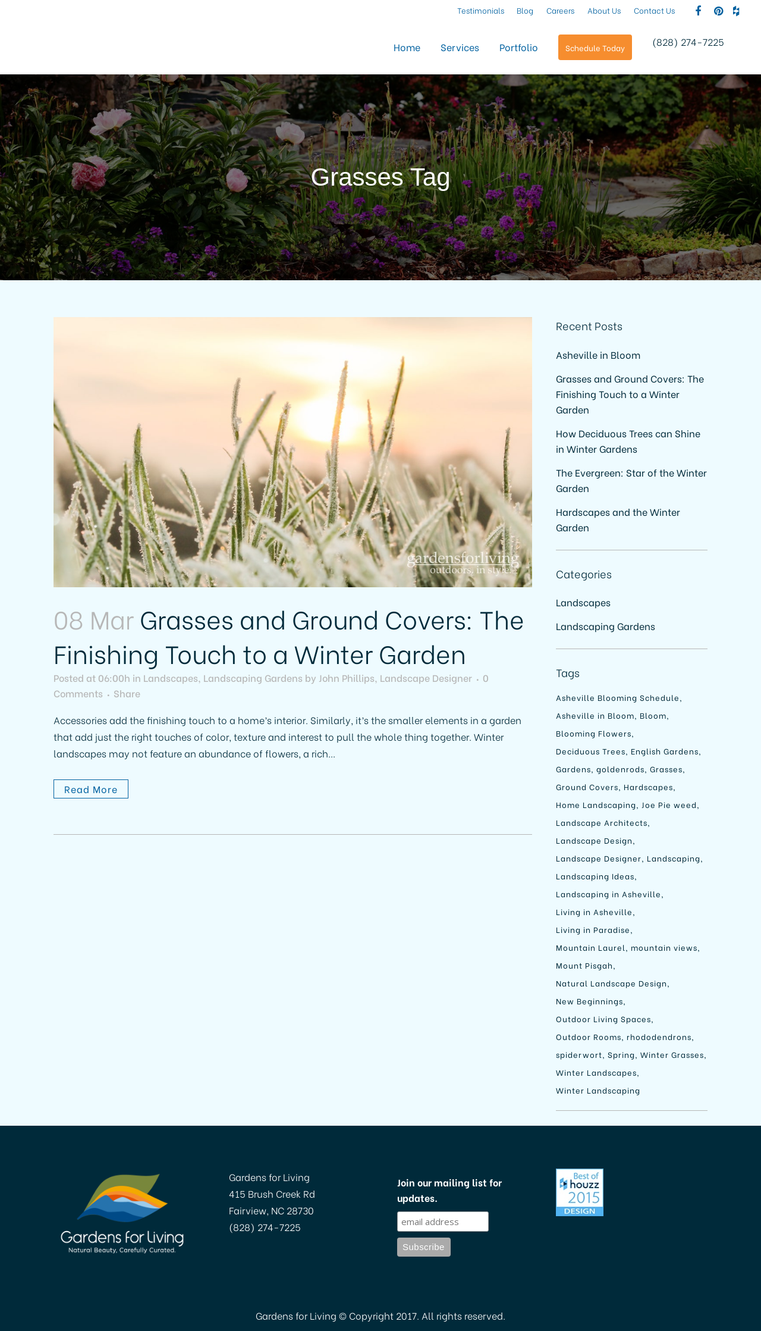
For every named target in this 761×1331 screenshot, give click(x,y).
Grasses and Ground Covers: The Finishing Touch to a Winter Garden (289, 635)
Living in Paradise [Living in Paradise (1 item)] (593, 929)
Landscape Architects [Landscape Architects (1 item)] (601, 822)
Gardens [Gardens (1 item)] (573, 768)
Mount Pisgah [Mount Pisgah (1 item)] (584, 964)
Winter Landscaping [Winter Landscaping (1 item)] (598, 1089)
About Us (604, 9)
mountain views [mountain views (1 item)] (664, 947)
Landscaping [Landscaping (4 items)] (673, 857)
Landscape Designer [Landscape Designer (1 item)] (598, 857)
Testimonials (480, 9)
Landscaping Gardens (253, 677)
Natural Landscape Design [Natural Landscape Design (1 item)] (611, 982)
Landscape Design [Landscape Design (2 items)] (594, 839)
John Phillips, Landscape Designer (395, 677)
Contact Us (654, 9)
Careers (560, 9)
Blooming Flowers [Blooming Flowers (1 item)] (593, 732)
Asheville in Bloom (598, 354)
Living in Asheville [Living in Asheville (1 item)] (594, 911)
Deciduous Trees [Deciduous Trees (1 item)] (590, 750)
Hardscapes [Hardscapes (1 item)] (648, 786)
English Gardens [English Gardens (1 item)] (665, 750)
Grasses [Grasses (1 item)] (666, 768)
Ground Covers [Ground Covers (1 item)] (587, 786)
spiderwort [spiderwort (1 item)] (579, 1054)
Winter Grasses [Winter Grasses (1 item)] (672, 1054)
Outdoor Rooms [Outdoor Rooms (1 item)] (588, 1036)
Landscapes (170, 677)
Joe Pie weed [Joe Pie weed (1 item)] (669, 804)
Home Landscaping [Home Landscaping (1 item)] (596, 804)
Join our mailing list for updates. (449, 1189)
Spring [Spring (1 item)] (621, 1054)
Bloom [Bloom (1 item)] (653, 715)
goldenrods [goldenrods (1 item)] (620, 768)
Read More (91, 789)
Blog (525, 9)
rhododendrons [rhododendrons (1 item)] (659, 1036)
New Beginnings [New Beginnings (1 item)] (589, 1000)
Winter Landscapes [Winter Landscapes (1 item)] (596, 1072)
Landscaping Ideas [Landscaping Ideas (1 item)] (595, 875)
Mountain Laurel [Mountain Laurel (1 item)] (590, 947)
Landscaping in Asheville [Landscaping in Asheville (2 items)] (608, 893)
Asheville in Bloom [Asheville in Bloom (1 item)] (595, 715)
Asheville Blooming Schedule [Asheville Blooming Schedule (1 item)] (618, 697)
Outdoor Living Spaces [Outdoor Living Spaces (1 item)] (603, 1018)
